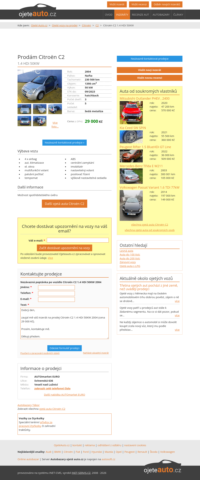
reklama (90, 445)
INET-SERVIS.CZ (81, 473)
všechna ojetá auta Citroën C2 (149, 224)
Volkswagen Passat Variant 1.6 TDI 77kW (149, 187)
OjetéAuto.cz (62, 445)
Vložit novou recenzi (149, 77)
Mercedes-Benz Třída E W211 (141, 166)
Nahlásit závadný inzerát (96, 352)
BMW (57, 451)
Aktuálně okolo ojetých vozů (146, 278)
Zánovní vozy (128, 262)
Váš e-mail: (36, 240)
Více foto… (55, 124)
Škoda (153, 451)
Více (50, 258)
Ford (86, 451)
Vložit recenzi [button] (139, 4)
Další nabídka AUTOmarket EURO (64, 394)
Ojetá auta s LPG (130, 266)
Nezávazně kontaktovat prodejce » (64, 142)
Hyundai (96, 451)
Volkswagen (167, 451)
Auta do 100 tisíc (130, 254)
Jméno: (25, 287)
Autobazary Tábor (29, 405)
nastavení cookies (135, 445)
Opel (119, 451)
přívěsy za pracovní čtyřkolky (35, 424)
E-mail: (24, 299)
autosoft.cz (108, 459)
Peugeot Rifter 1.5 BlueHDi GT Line (145, 147)
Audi (48, 451)
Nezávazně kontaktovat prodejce (150, 58)
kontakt (77, 445)
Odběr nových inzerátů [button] (167, 4)
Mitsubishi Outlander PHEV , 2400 (145, 98)
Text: (23, 304)
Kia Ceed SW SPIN (133, 128)
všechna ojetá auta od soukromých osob (149, 230)
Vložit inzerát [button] (116, 4)
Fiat (78, 451)
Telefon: (25, 293)
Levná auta (126, 250)
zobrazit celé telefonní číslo (52, 388)
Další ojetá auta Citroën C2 (64, 204)
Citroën (68, 451)
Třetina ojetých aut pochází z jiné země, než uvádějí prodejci (149, 287)
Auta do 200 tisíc (130, 258)
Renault (142, 451)
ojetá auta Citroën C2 (52, 408)
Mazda (109, 451)
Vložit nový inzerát (149, 70)
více (177, 301)
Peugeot (129, 451)
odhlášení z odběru (109, 445)
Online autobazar (28, 459)
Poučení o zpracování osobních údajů (40, 353)
